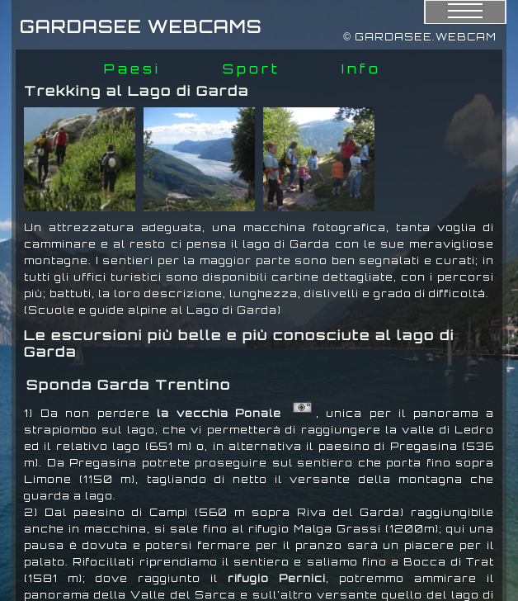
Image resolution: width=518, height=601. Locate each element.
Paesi (132, 68)
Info (361, 68)
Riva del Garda (348, 512)
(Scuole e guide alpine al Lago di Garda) (152, 310)
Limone (48, 479)
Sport (251, 68)
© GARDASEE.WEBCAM (420, 37)
